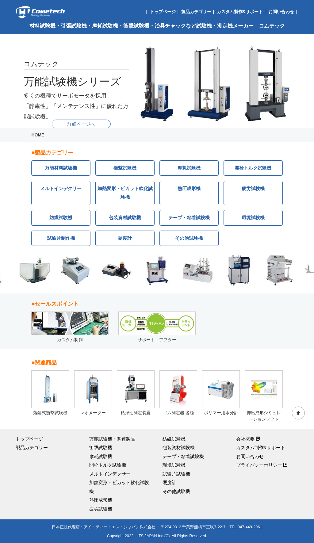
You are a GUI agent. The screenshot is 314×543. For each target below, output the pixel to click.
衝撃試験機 (124, 167)
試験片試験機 (176, 473)
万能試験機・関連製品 (112, 439)
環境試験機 (253, 217)
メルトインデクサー (61, 188)
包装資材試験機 (125, 217)
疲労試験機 (253, 188)
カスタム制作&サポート (260, 447)
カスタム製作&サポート (240, 11)
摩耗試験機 (189, 167)
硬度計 (125, 238)
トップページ (163, 11)
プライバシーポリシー (262, 465)
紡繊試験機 (60, 217)
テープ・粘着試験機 (189, 217)
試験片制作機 (61, 238)
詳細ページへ (81, 124)
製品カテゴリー (196, 11)
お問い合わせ (281, 11)
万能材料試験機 (61, 167)
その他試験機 (189, 238)
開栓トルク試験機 (253, 167)
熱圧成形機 (189, 188)
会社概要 (248, 439)
